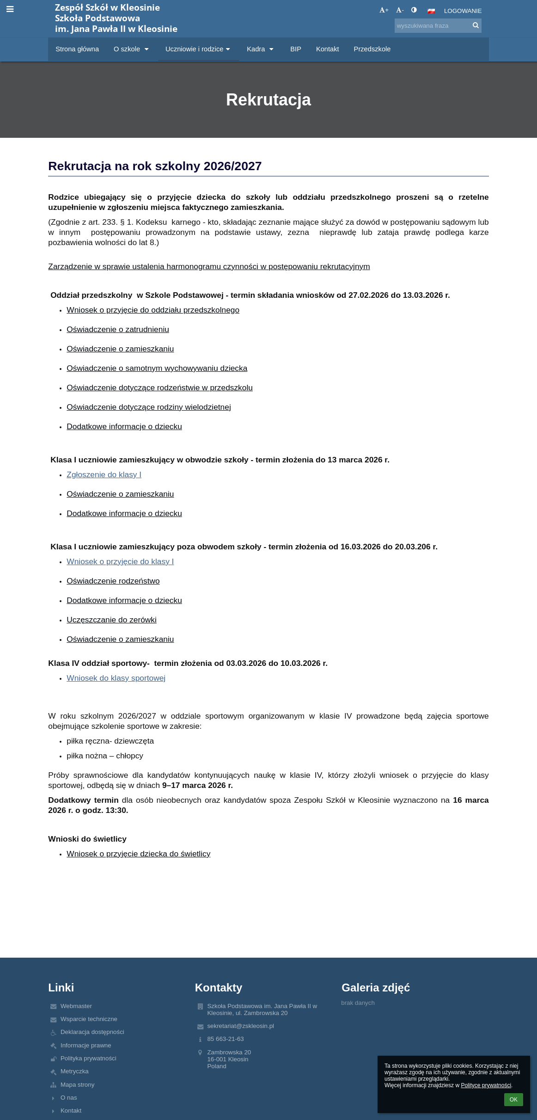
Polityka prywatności (88, 1058)
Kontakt (71, 1110)
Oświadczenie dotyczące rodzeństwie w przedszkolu (160, 387)
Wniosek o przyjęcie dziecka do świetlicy (138, 853)
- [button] (399, 9)
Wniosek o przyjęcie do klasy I (120, 561)
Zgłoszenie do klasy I (104, 474)
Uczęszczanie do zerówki (112, 619)
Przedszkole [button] (372, 49)
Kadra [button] (261, 49)
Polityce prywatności (486, 1085)
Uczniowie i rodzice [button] (198, 49)
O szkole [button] (132, 49)
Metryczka (75, 1071)
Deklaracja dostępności (92, 1031)
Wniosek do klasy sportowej (116, 678)
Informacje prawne (86, 1045)
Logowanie (463, 10)
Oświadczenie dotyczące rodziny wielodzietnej (149, 407)
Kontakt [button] (327, 49)
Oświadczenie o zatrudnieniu (118, 329)
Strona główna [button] (77, 49)
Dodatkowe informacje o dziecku (124, 426)
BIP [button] (295, 49)
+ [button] (384, 9)
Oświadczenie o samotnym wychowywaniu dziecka (157, 368)
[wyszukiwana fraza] (438, 25)
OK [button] (514, 1099)
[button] (431, 11)
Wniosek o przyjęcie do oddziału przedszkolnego (153, 309)
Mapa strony (77, 1084)
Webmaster (76, 1006)
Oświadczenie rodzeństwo (113, 580)
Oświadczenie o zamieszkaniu (120, 348)
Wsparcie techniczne (89, 1018)
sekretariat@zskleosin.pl (240, 1025)
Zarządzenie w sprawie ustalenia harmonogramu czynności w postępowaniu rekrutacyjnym (209, 266)
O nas (69, 1097)
